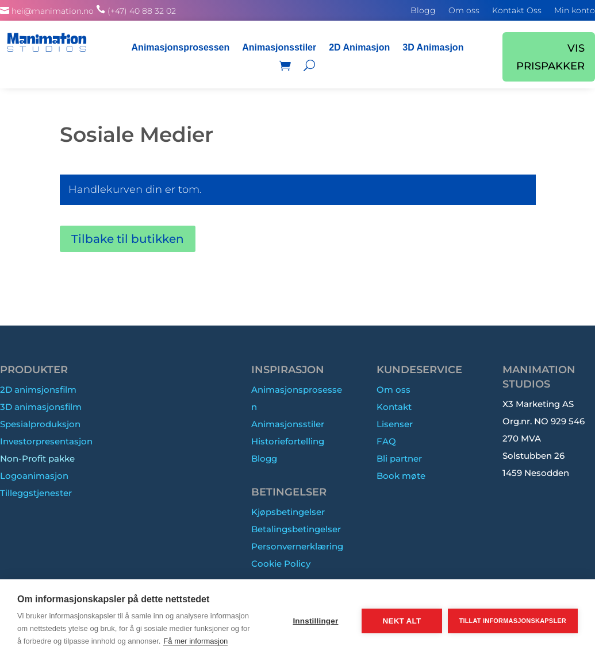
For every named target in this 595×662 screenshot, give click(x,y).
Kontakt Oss (517, 11)
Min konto (574, 11)
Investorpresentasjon (46, 441)
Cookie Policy (280, 563)
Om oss (463, 11)
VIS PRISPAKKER (550, 57)
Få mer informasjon (195, 641)
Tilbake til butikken (127, 239)
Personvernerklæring (297, 546)
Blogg (423, 11)
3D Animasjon (432, 47)
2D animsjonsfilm (38, 389)
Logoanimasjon (34, 475)
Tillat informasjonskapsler (513, 620)
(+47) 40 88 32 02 (142, 11)
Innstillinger (315, 621)
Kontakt (394, 406)
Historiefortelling (287, 441)
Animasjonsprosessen (181, 47)
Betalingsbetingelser (296, 529)
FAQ (386, 441)
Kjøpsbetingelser (288, 511)
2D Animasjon (359, 47)
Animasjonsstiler (279, 47)
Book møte (401, 475)
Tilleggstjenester (36, 492)
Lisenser (395, 424)
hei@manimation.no (52, 11)
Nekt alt (401, 621)
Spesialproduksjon (40, 424)
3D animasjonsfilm (41, 406)
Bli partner (399, 458)
